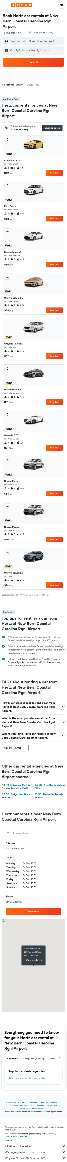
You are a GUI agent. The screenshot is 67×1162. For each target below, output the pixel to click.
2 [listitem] (6, 167)
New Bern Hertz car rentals (32, 1108)
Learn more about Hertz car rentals (27, 1078)
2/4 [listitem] (20, 442)
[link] (33, 911)
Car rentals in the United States (43, 1102)
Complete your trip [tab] (34, 1058)
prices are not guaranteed (16, 1136)
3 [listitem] (12, 259)
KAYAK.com (11, 1102)
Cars (22, 1102)
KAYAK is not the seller (35, 1146)
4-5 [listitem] (20, 167)
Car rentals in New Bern (46, 1105)
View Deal (54, 173)
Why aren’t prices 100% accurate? (35, 1158)
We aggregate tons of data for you (35, 1152)
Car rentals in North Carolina (19, 1105)
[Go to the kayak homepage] (21, 5)
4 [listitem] (6, 213)
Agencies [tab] (12, 1058)
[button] (5, 5)
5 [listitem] (6, 259)
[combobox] (13, 32)
